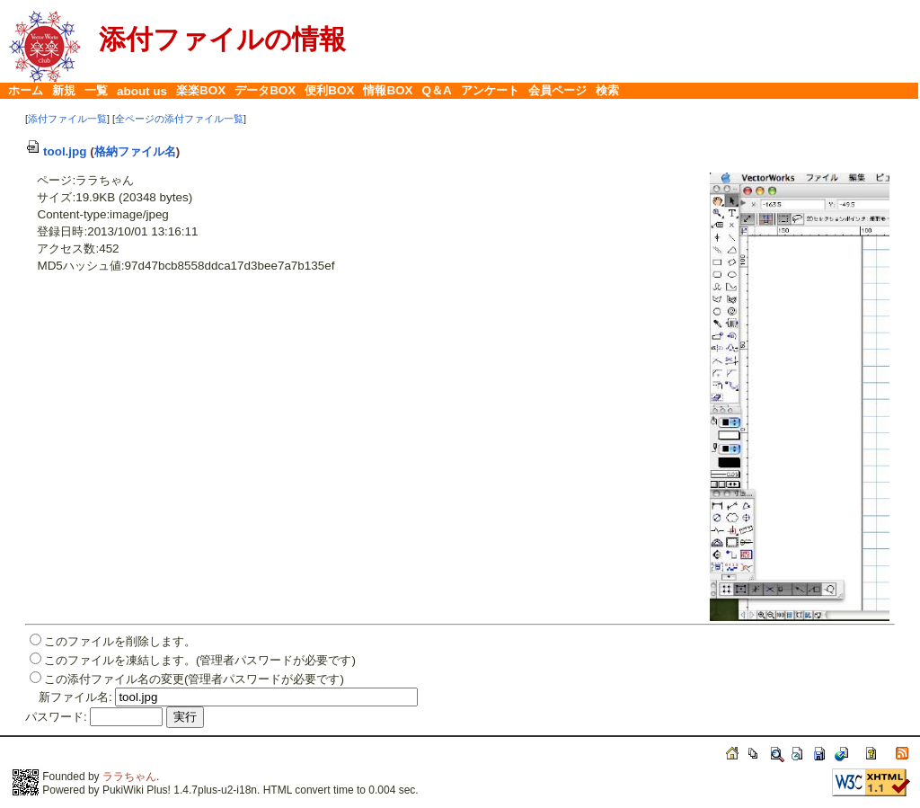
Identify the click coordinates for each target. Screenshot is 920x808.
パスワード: (56, 717)
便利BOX (329, 90)
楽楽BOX (201, 90)
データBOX (265, 90)
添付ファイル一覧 (67, 118)
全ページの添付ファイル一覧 (179, 118)
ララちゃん (129, 776)
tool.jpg (56, 151)
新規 (63, 90)
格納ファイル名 (135, 151)
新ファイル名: (75, 697)
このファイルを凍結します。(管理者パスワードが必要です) (200, 660)
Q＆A (437, 90)
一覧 (96, 90)
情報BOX (387, 90)
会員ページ (557, 90)
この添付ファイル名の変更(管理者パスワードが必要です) (194, 679)
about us (142, 91)
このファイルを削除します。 (120, 641)
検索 (607, 90)
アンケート (490, 90)
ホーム (25, 90)
